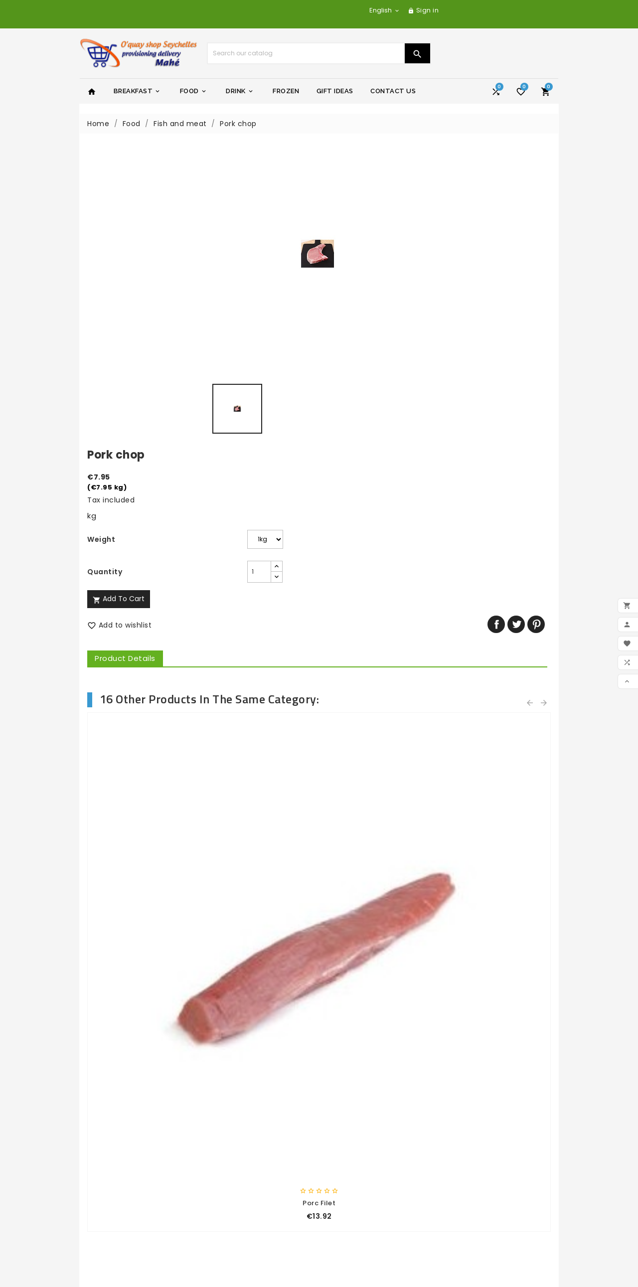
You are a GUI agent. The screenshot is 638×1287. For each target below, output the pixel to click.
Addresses (345, 1198)
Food (193, 91)
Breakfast (137, 91)
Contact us (228, 1148)
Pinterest (539, 321)
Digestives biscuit (139, 865)
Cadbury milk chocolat (498, 865)
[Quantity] (386, 269)
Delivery (221, 1096)
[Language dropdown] (384, 10)
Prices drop (108, 1096)
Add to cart (358, 296)
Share (499, 321)
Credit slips (346, 1184)
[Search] (306, 53)
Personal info (350, 1158)
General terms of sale (247, 1121)
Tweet (519, 321)
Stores (218, 1174)
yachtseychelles (356, 1109)
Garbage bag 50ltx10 (259, 865)
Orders (338, 1171)
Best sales (105, 1121)
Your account (356, 1141)
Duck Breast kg (499, 620)
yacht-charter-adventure (374, 1096)
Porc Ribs (259, 620)
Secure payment (238, 1135)
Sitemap (222, 1161)
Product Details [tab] (364, 355)
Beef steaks (139, 620)
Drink (240, 91)
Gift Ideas (335, 91)
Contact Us (393, 91)
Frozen (286, 91)
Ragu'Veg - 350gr (379, 865)
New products (112, 1109)
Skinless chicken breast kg (379, 620)
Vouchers (343, 1211)
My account (229, 1187)
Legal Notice (229, 1109)
